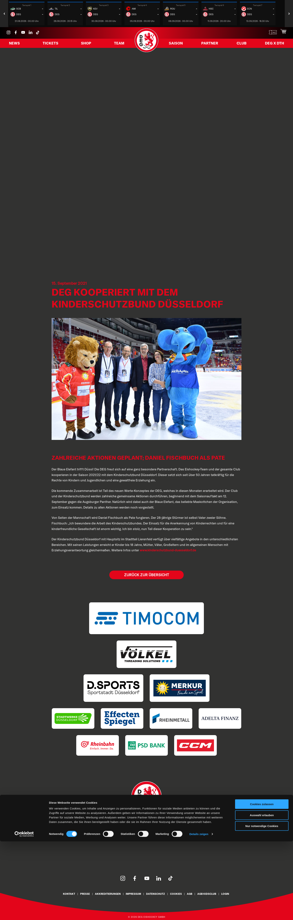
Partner (211, 45)
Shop (85, 45)
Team (116, 45)
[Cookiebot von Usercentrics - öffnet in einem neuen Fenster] (24, 913)
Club (240, 45)
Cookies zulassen (262, 882)
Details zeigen (198, 912)
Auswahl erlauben (262, 893)
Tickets (51, 45)
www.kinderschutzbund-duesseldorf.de (168, 550)
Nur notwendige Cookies (261, 904)
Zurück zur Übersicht (146, 574)
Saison (179, 45)
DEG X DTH (270, 45)
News (17, 45)
